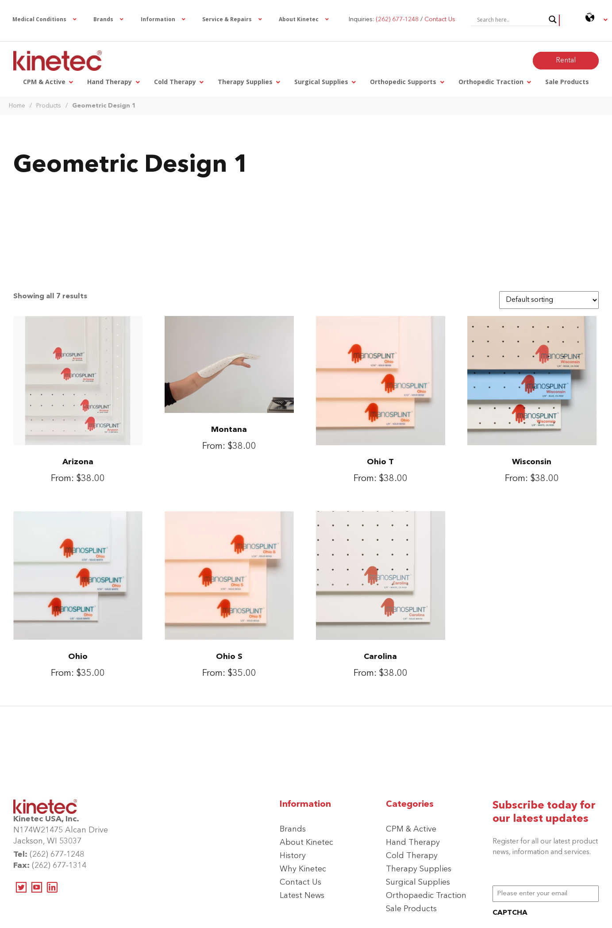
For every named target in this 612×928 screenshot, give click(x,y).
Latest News (302, 896)
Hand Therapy (413, 843)
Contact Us (300, 882)
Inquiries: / (402, 19)
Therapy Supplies (418, 869)
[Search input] (510, 19)
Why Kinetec (303, 869)
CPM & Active (411, 829)
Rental (566, 60)
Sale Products (411, 909)
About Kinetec (306, 843)
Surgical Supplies (418, 882)
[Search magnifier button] (553, 19)
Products (48, 106)
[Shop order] (549, 300)
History (293, 856)
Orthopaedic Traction (426, 896)
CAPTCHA (510, 912)
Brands (293, 829)
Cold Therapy (412, 856)
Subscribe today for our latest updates (544, 812)
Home (17, 106)
